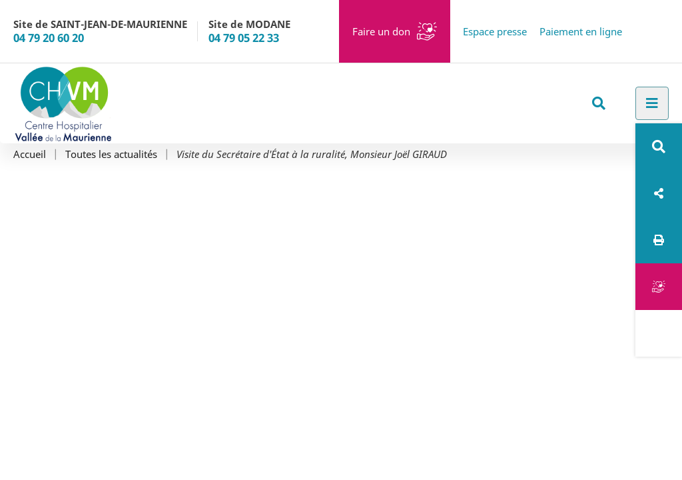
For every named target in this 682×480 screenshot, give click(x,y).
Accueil (29, 154)
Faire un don (381, 31)
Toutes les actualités (111, 154)
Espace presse (495, 31)
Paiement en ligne (580, 31)
